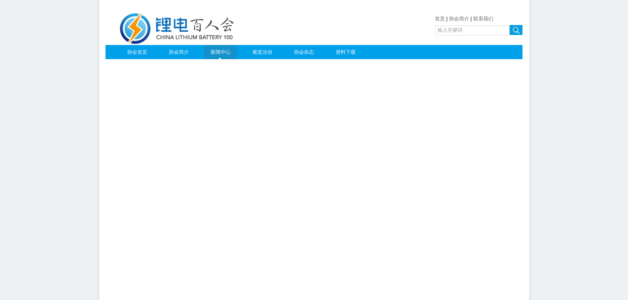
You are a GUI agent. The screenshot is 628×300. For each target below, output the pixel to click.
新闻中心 (221, 52)
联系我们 (483, 19)
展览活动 (262, 52)
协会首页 (137, 52)
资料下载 (346, 52)
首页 (440, 19)
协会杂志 (304, 52)
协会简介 (459, 19)
